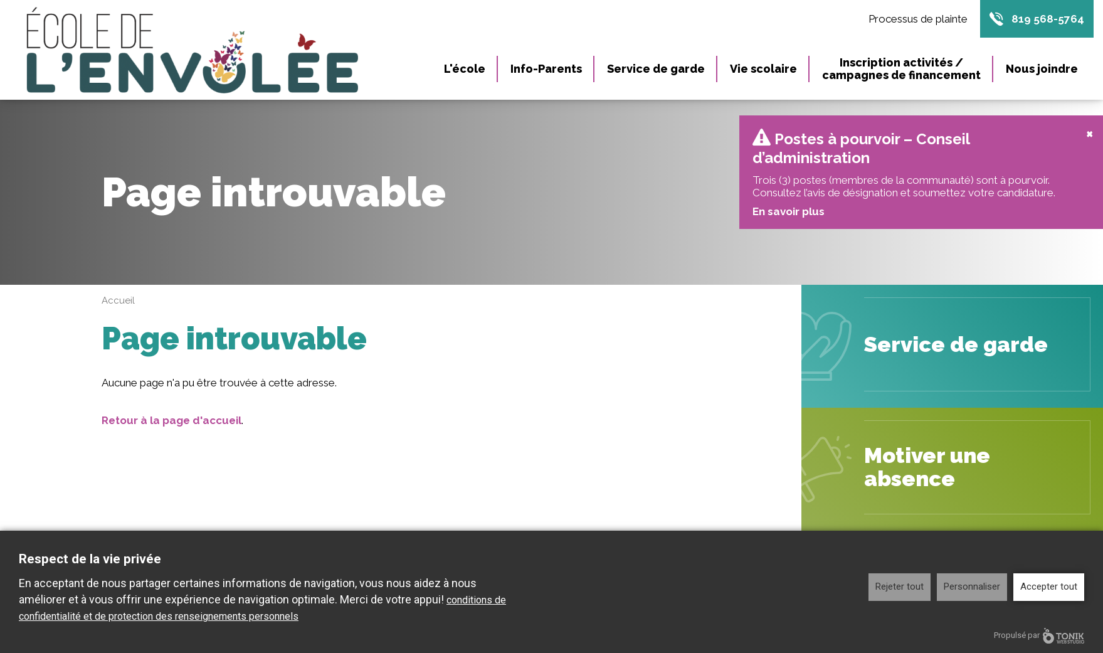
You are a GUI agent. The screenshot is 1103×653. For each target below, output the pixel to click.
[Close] (1089, 111)
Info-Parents (546, 68)
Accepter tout (1048, 586)
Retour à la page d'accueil (171, 399)
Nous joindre (1042, 68)
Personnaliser (972, 586)
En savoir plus (788, 190)
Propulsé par (1039, 636)
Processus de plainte (918, 19)
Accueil (118, 279)
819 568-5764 (1047, 19)
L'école (464, 68)
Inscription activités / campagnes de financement (901, 69)
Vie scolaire (763, 68)
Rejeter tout (899, 586)
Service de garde (656, 68)
